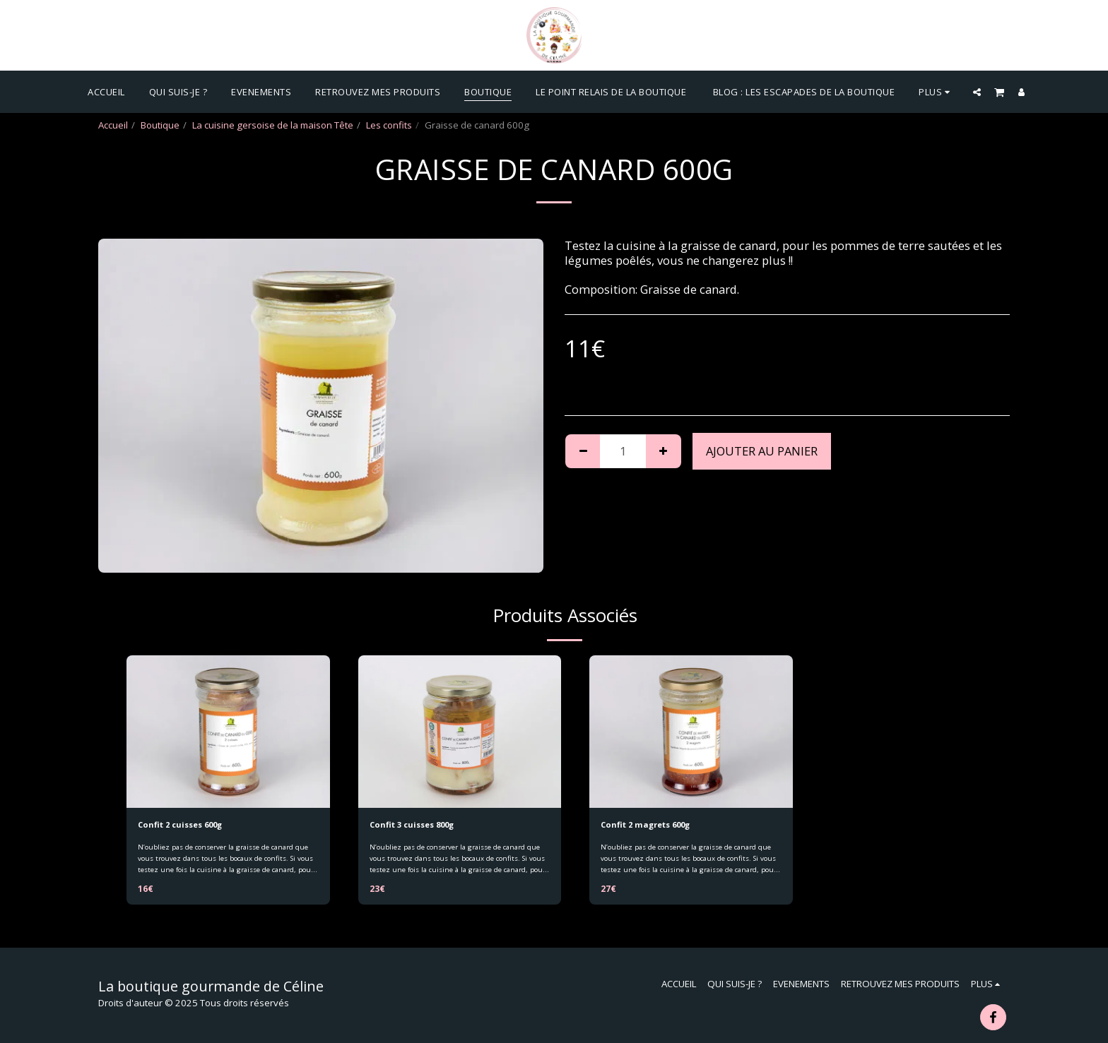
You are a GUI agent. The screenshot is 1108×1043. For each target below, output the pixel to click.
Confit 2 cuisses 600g (188, 825)
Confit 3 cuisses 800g (420, 825)
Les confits (389, 125)
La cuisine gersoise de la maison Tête (272, 125)
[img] (228, 731)
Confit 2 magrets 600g (654, 825)
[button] (977, 92)
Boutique (160, 125)
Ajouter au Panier (762, 451)
